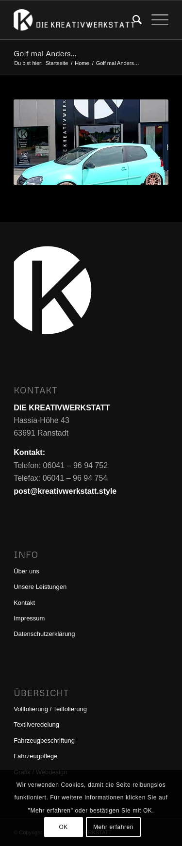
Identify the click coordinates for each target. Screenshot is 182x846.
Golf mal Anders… (45, 53)
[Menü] (155, 19)
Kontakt (24, 602)
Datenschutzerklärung (44, 633)
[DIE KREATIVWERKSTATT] (75, 19)
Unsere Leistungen (40, 586)
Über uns (26, 571)
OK (63, 827)
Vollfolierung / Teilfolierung (50, 709)
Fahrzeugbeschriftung (44, 740)
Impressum (29, 618)
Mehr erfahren (113, 827)
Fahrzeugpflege (35, 756)
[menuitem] (132, 19)
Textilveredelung (36, 724)
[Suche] (132, 19)
